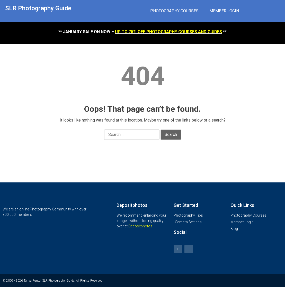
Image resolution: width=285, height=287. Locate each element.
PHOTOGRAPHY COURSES (174, 10)
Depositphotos (140, 226)
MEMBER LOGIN (224, 10)
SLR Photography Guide (38, 8)
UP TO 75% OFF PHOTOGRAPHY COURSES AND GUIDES (168, 31)
